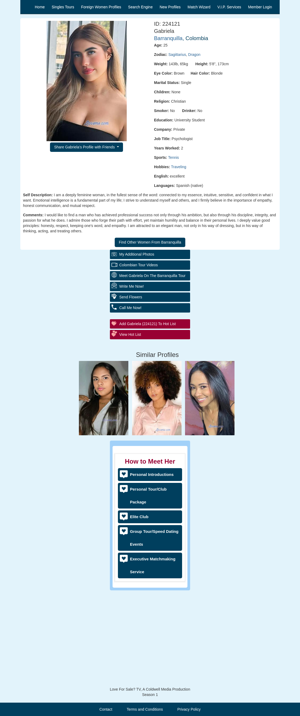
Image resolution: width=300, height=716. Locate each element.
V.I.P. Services (229, 7)
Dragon (194, 54)
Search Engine (140, 7)
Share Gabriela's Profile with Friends (85, 147)
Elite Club (139, 516)
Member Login (260, 7)
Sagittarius (177, 54)
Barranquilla (168, 38)
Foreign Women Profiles (101, 7)
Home (40, 7)
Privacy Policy (189, 709)
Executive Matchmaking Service (152, 565)
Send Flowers (130, 392)
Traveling (178, 167)
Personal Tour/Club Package (148, 495)
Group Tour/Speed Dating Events (154, 537)
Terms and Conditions (145, 709)
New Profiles (170, 7)
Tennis (173, 157)
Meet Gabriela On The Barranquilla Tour (152, 370)
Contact (105, 709)
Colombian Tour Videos (138, 359)
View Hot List (130, 429)
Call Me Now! (130, 402)
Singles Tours (63, 7)
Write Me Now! (131, 381)
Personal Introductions (152, 474)
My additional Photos (136, 349)
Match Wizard (199, 7)
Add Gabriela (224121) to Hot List (147, 418)
